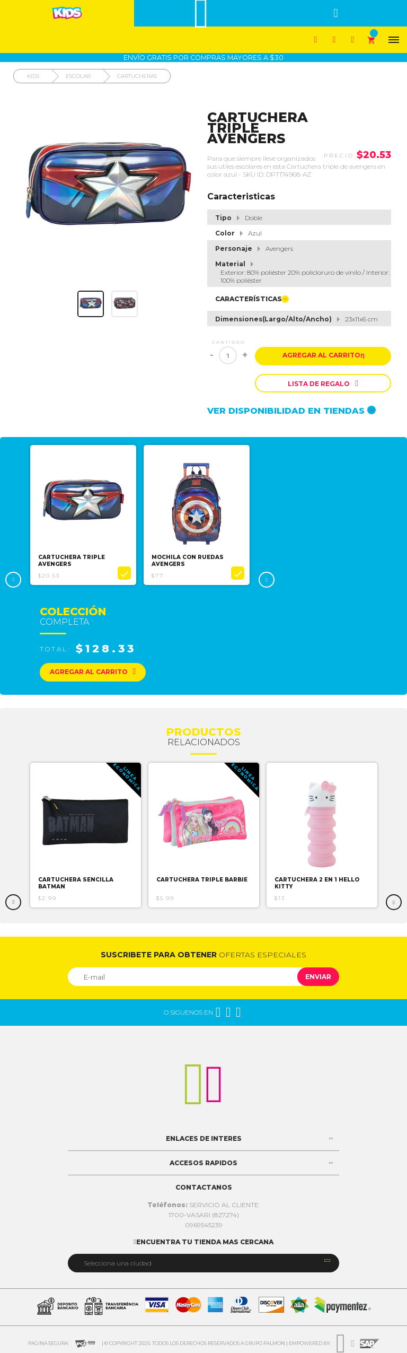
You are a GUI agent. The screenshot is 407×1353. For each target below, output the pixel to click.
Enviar (318, 977)
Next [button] (267, 580)
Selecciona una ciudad (118, 1263)
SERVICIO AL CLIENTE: (203, 1205)
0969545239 (204, 1225)
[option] (83, 515)
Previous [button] (13, 580)
